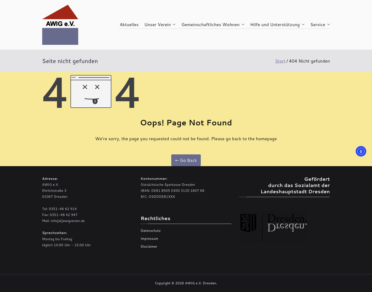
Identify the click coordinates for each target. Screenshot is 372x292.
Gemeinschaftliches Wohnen (212, 24)
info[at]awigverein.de (68, 220)
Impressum (149, 238)
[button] (173, 24)
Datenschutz (151, 230)
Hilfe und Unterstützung (277, 24)
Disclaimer (149, 246)
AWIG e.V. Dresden (200, 283)
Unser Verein (160, 24)
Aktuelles (129, 24)
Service (320, 24)
